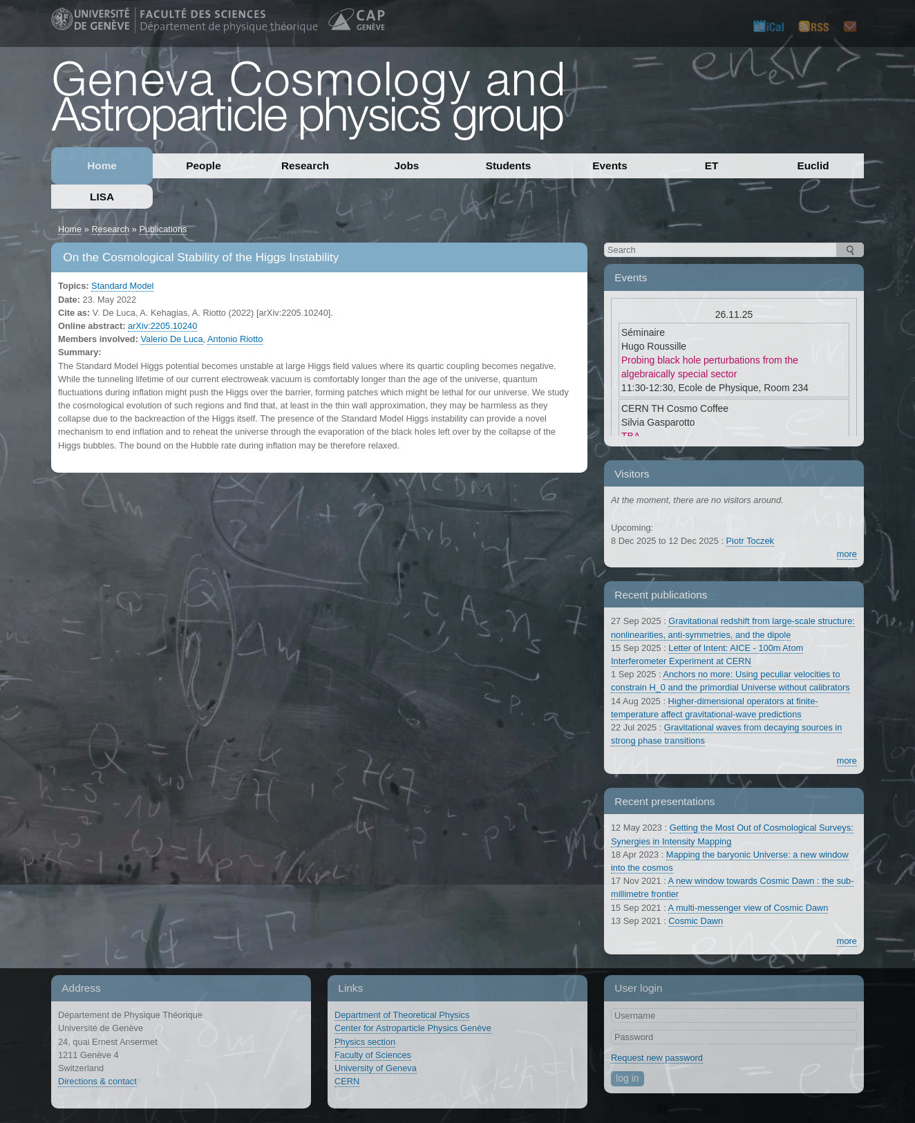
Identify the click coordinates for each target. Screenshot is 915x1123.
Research (305, 165)
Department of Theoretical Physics (401, 1015)
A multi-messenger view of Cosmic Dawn (748, 908)
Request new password (657, 1058)
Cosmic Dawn (695, 921)
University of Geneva (375, 1068)
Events (609, 165)
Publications (163, 229)
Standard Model (122, 286)
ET (712, 165)
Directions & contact (97, 1081)
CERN (346, 1081)
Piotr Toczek (750, 541)
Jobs (407, 165)
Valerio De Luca (171, 339)
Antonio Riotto (235, 339)
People (203, 165)
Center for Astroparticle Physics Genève (412, 1028)
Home (102, 165)
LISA (102, 196)
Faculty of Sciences (372, 1055)
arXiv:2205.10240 (162, 326)
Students (508, 165)
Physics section (364, 1042)
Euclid (813, 165)
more (847, 554)
